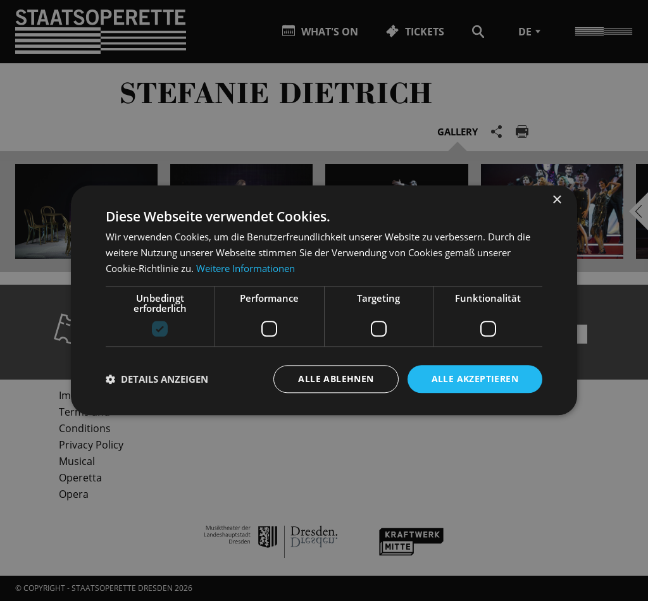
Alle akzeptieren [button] (475, 379)
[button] (157, 379)
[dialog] (324, 300)
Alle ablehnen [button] (335, 379)
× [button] (556, 200)
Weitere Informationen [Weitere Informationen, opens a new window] (245, 268)
